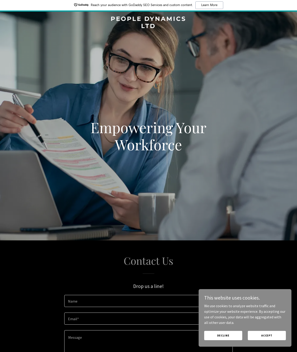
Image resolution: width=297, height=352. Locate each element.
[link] (148, 26)
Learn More (209, 5)
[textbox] (148, 301)
